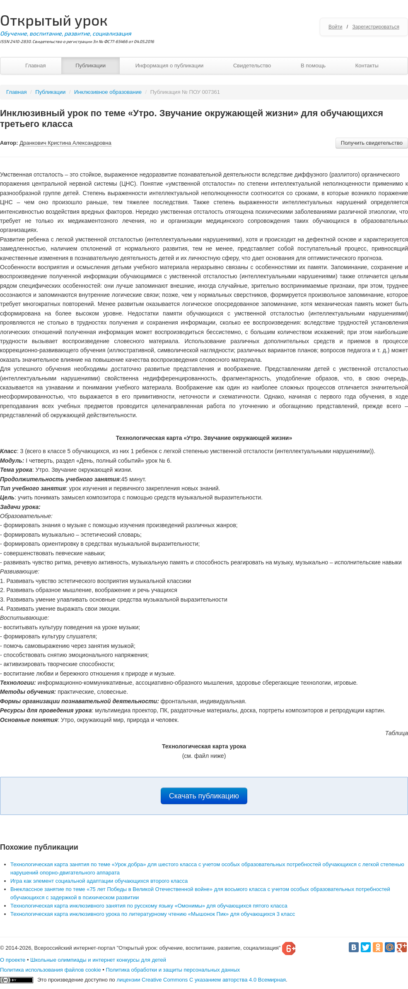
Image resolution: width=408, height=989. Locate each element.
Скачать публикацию (204, 796)
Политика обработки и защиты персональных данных (173, 970)
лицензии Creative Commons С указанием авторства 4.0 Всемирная (201, 980)
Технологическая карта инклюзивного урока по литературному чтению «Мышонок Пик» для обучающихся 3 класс (152, 914)
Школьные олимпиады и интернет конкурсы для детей (98, 960)
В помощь (313, 65)
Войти (335, 27)
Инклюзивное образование (108, 92)
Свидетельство (252, 65)
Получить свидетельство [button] (372, 143)
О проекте (12, 960)
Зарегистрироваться (375, 27)
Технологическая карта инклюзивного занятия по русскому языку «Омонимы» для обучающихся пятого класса (148, 906)
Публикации (90, 65)
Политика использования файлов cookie (50, 970)
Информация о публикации (169, 65)
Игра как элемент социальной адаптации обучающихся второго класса (99, 881)
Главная (35, 65)
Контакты (367, 65)
